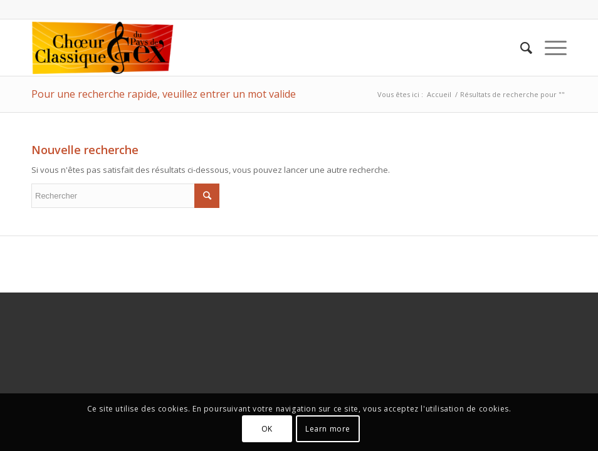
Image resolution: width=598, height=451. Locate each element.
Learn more (327, 428)
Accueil (439, 94)
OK (267, 428)
